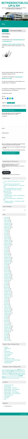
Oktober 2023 (7, 260)
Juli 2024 (6, 247)
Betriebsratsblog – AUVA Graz (10, 387)
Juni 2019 (6, 334)
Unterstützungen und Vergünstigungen (12, 359)
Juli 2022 (6, 281)
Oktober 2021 (7, 294)
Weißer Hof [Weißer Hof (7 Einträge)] (15, 378)
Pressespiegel (7, 355)
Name (3, 128)
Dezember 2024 (7, 240)
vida (5, 399)
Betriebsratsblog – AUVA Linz (10, 390)
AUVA (5, 349)
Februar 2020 (7, 323)
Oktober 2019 (7, 328)
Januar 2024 (6, 255)
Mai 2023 (6, 267)
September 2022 (7, 278)
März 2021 (6, 304)
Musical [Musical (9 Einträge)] (23, 373)
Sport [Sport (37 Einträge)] (3, 377)
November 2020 (7, 310)
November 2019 (7, 327)
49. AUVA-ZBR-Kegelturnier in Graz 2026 (13, 188)
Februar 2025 (7, 237)
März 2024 (6, 253)
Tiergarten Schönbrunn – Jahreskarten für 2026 (14, 201)
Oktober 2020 (7, 311)
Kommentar (4, 116)
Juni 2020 (6, 317)
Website (3, 137)
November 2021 (7, 293)
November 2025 (7, 224)
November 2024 (7, 241)
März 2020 (6, 321)
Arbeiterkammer (7, 348)
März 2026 (6, 218)
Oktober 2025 (7, 226)
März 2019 (6, 338)
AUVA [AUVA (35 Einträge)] (19, 369)
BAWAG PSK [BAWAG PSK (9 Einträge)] (4, 370)
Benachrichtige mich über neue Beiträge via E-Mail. (14, 149)
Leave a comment (17, 105)
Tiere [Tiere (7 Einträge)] (12, 377)
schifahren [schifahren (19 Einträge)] (17, 374)
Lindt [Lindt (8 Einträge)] (18, 373)
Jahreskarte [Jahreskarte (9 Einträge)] (20, 371)
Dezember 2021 (7, 291)
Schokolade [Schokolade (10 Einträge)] (22, 374)
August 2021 (7, 297)
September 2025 (7, 227)
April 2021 (6, 303)
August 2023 (7, 263)
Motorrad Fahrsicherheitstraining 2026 (12, 184)
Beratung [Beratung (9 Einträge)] (15, 370)
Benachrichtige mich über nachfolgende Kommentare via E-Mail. (14, 147)
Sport (13, 102)
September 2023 (7, 261)
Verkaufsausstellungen (9, 361)
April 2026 (6, 217)
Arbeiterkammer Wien (8, 385)
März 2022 (6, 287)
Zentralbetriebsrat (8, 362)
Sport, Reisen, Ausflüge (9, 358)
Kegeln (9, 102)
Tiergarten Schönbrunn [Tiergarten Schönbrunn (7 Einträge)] (16, 377)
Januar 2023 (6, 273)
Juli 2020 (6, 315)
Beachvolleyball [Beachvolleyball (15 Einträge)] (10, 370)
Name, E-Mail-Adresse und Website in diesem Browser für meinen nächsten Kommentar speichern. (13, 144)
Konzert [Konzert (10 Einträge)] (6, 373)
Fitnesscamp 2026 (8, 192)
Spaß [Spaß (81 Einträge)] (21, 376)
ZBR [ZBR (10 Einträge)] (18, 378)
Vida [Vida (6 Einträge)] (7, 378)
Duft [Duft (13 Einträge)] (18, 370)
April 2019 (6, 337)
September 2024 (7, 244)
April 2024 (6, 251)
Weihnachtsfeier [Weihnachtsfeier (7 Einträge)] (10, 378)
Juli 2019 (6, 333)
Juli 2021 (6, 298)
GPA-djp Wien (7, 396)
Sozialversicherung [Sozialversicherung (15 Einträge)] (14, 375)
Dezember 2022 (7, 274)
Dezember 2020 (7, 308)
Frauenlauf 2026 (7, 194)
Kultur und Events (8, 354)
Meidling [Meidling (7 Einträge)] (21, 373)
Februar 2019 (7, 340)
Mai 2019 (6, 335)
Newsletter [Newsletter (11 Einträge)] (4, 374)
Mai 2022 (6, 284)
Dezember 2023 (7, 257)
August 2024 (7, 246)
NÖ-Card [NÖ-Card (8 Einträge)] (7, 374)
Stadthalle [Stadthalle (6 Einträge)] (7, 377)
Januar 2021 (6, 307)
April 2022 (6, 285)
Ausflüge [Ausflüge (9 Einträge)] (15, 369)
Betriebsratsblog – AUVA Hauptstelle (12, 389)
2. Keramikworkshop (8, 202)
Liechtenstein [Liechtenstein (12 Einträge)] (15, 373)
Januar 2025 (6, 238)
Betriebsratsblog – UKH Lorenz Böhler (12, 393)
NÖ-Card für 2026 (8, 196)
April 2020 (6, 320)
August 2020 (7, 314)
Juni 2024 (6, 248)
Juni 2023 (6, 265)
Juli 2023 (6, 264)
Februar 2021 (7, 305)
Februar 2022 (7, 288)
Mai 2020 (6, 318)
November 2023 (7, 258)
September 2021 (7, 295)
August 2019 (7, 331)
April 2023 (6, 268)
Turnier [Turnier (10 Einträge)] (5, 378)
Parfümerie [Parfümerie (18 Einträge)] (12, 374)
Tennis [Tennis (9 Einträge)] (10, 377)
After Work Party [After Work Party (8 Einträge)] (8, 369)
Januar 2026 (6, 221)
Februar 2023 (7, 271)
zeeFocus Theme (23, 413)
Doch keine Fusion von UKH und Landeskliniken (14, 195)
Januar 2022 (6, 290)
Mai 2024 (6, 250)
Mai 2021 (6, 301)
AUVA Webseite (7, 386)
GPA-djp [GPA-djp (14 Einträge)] (12, 371)
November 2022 (7, 275)
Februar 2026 (7, 220)
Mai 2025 (6, 233)
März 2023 (6, 270)
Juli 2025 (6, 230)
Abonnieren (6, 172)
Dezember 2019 (7, 325)
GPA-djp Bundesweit (8, 395)
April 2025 (6, 234)
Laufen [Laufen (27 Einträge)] (10, 373)
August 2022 (7, 280)
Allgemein (6, 347)
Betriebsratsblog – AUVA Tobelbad (11, 392)
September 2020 (7, 313)
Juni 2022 (6, 283)
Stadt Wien (6, 397)
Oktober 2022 (7, 277)
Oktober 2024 (7, 243)
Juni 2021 (6, 300)
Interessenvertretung (8, 352)
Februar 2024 (7, 254)
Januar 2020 (6, 324)
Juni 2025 (6, 231)
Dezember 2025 (7, 223)
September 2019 (7, 330)
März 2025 (6, 236)
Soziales (8, 105)
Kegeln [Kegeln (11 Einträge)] (3, 373)
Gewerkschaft (7, 351)
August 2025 (7, 228)
